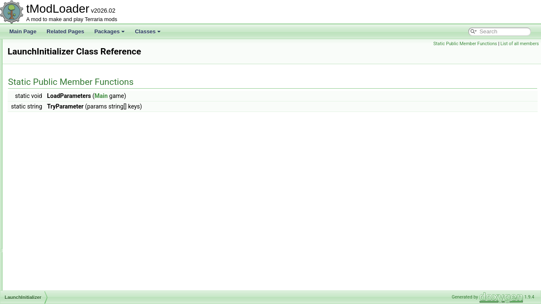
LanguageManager (49, 132)
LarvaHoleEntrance (49, 160)
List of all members (519, 43)
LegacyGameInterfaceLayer (59, 215)
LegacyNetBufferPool (52, 262)
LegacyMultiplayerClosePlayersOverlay (72, 243)
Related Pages (65, 31)
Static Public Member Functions (465, 43)
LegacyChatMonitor (50, 206)
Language (39, 122)
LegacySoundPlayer (50, 290)
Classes (148, 31)
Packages (109, 31)
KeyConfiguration (47, 57)
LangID (36, 113)
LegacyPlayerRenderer (54, 280)
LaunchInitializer (46, 169)
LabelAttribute (43, 85)
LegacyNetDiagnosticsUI (55, 271)
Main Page (22, 31)
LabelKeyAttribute (48, 95)
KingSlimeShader (47, 67)
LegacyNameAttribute (52, 252)
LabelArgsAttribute (49, 76)
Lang (33, 104)
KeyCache (39, 48)
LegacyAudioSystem (51, 197)
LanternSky (41, 150)
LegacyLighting (45, 234)
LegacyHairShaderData (54, 225)
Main (206, 95)
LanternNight (42, 141)
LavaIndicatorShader (51, 178)
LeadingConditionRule (53, 187)
